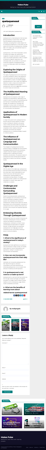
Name (4, 367)
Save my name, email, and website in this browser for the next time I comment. (14, 387)
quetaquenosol (10, 21)
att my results (36, 64)
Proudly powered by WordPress (7, 446)
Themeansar (4, 447)
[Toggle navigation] (44, 11)
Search (34, 18)
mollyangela (10, 25)
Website (4, 379)
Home (27, 447)
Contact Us (36, 447)
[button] (39, 11)
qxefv (25, 299)
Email (4, 373)
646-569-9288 (7, 299)
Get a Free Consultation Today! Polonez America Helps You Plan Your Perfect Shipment (38, 44)
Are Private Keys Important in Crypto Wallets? (37, 37)
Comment (5, 343)
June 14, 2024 (29, 426)
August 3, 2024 (7, 426)
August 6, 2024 (29, 413)
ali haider (15, 413)
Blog (3, 18)
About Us (31, 447)
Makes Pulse (23, 5)
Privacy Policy (42, 447)
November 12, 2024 (8, 413)
